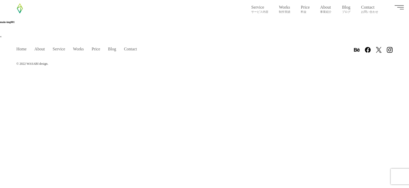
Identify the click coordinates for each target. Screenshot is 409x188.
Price (305, 9)
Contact (369, 9)
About (326, 9)
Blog (346, 9)
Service (259, 9)
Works (284, 9)
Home (21, 49)
